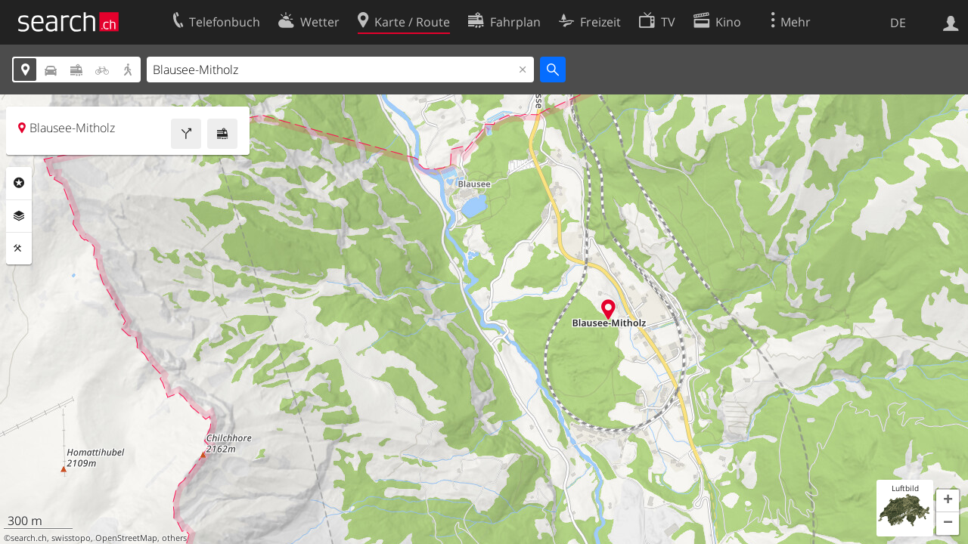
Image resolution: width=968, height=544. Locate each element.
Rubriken (19, 183)
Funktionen (19, 248)
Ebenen (19, 216)
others (174, 538)
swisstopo (71, 538)
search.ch (29, 538)
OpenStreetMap (126, 538)
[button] (947, 501)
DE (898, 22)
